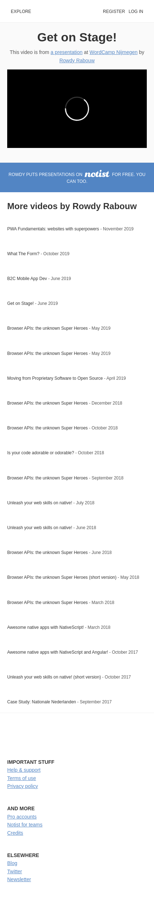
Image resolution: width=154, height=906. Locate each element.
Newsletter (19, 879)
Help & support (24, 770)
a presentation (67, 52)
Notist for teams (24, 825)
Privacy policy (22, 786)
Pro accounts (22, 817)
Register (114, 11)
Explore (21, 11)
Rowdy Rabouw (77, 60)
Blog (12, 863)
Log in (135, 11)
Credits (15, 833)
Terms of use (21, 778)
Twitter (14, 871)
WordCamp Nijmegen (114, 52)
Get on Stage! (77, 37)
